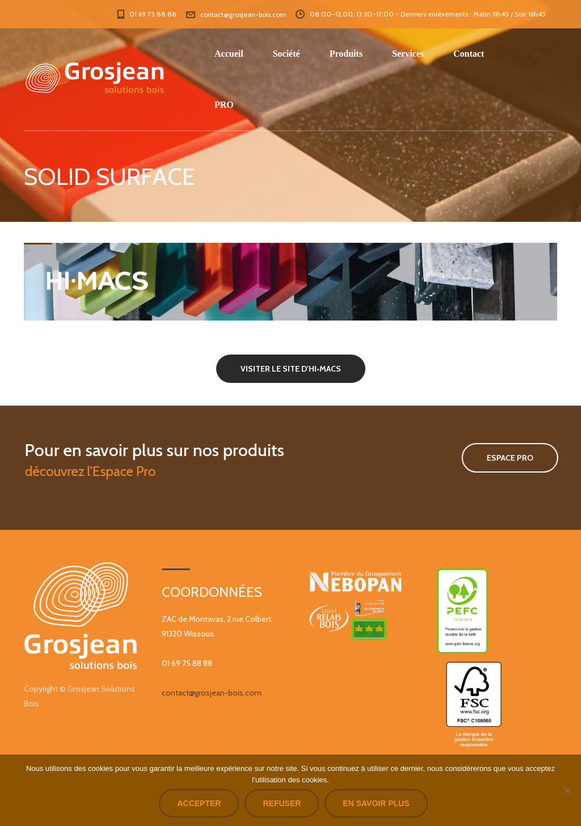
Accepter (199, 803)
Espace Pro (499, 458)
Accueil (228, 53)
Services (408, 53)
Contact (468, 53)
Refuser (282, 803)
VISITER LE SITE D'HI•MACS (291, 369)
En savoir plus (376, 803)
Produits (346, 53)
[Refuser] (566, 790)
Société (286, 53)
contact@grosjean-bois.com (212, 693)
